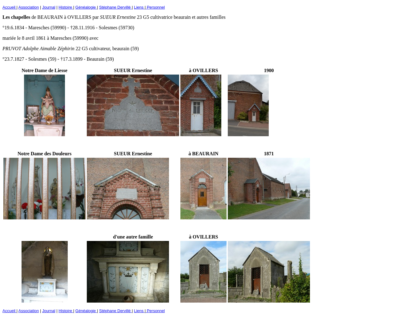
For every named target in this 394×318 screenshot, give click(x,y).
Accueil (9, 7)
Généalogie (86, 7)
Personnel (155, 7)
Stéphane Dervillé (115, 7)
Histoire (65, 7)
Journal (48, 7)
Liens (139, 7)
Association (28, 7)
